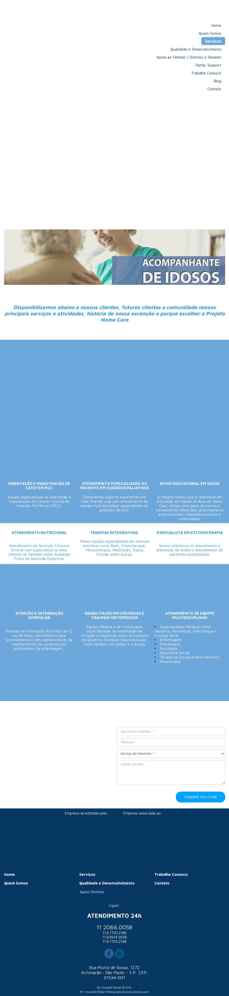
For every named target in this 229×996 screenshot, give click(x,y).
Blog (217, 81)
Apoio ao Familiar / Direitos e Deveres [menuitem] (188, 57)
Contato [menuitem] (214, 89)
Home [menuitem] (216, 25)
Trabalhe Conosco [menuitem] (206, 73)
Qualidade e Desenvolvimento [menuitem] (195, 49)
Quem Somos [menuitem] (210, 33)
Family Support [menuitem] (208, 65)
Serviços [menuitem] (213, 41)
